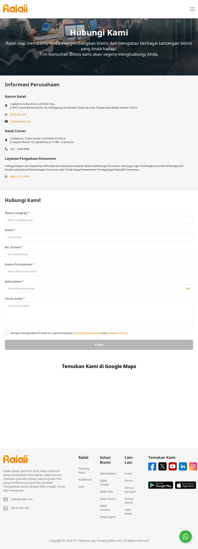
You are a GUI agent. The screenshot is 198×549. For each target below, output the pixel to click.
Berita (129, 480)
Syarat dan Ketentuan (86, 333)
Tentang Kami (83, 470)
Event (128, 473)
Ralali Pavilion (105, 508)
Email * (10, 230)
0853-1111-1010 (19, 176)
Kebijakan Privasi (117, 333)
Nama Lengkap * (17, 213)
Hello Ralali (128, 512)
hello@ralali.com (21, 121)
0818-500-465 (18, 114)
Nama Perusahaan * (19, 264)
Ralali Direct (108, 499)
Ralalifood (85, 479)
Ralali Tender (104, 482)
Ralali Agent (108, 517)
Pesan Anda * (15, 299)
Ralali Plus (106, 492)
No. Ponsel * (14, 247)
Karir (81, 487)
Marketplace (108, 473)
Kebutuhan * (14, 281)
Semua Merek (129, 501)
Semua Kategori (130, 490)
